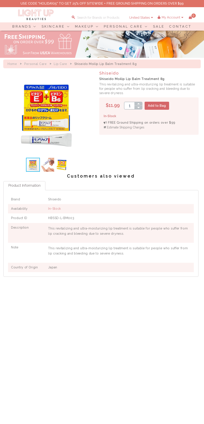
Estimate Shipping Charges (125, 127)
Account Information (176, 345)
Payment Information (21, 331)
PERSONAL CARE (123, 26)
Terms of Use (96, 336)
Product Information (24, 186)
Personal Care (35, 64)
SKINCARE (53, 26)
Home (12, 64)
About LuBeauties (99, 326)
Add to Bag (158, 106)
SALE (159, 26)
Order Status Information (180, 340)
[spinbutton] (130, 106)
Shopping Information (177, 326)
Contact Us (13, 336)
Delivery (11, 326)
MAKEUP (84, 26)
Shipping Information (177, 336)
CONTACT (180, 26)
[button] (88, 113)
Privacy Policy (96, 331)
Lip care (60, 64)
